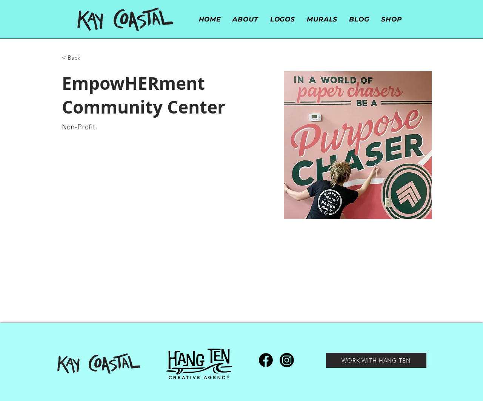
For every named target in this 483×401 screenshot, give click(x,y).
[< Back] (77, 57)
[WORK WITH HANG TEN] (376, 360)
